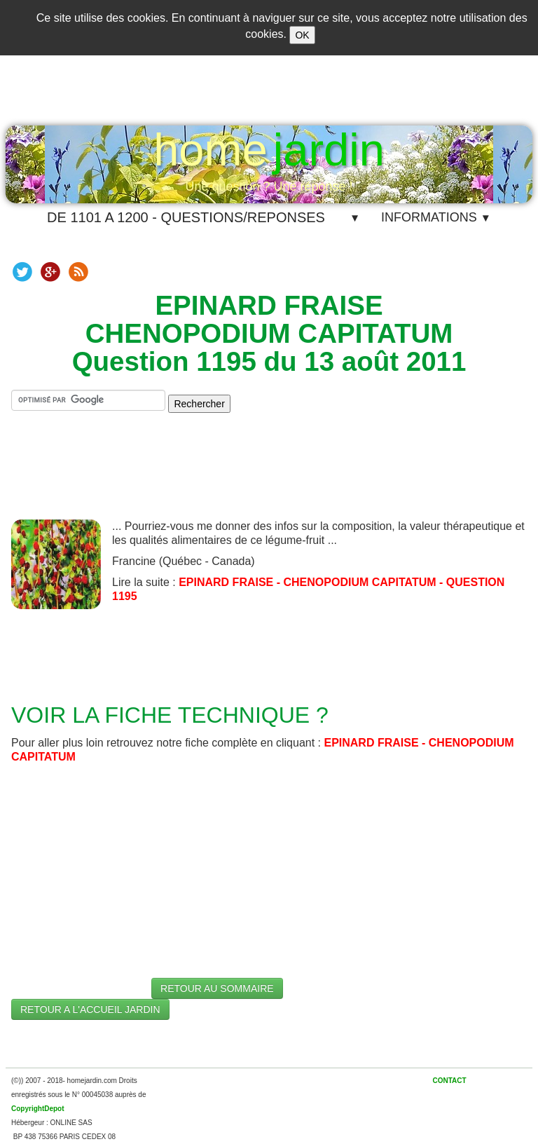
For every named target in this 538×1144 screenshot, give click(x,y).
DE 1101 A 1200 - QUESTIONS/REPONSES (186, 217)
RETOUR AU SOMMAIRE (217, 988)
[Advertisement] (269, 477)
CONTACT (449, 1080)
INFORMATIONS (436, 217)
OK (302, 35)
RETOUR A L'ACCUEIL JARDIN (90, 1009)
